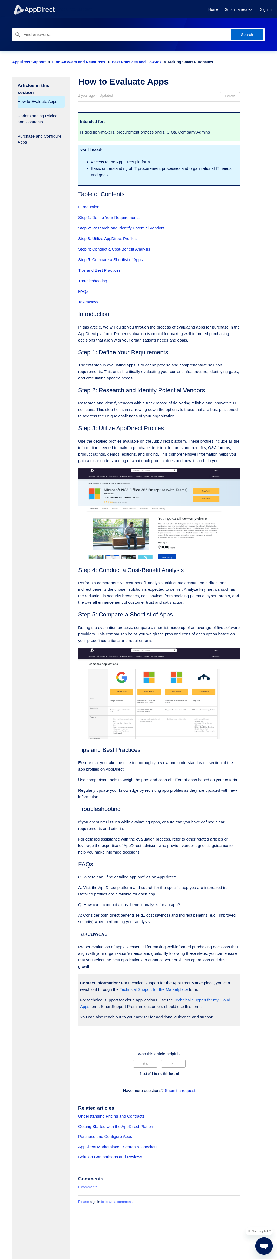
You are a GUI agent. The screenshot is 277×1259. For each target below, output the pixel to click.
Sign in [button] (266, 9)
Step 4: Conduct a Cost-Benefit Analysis (114, 249)
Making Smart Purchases (190, 62)
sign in (95, 1202)
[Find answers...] (138, 34)
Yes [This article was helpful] (145, 1064)
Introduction (88, 207)
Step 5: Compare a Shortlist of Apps (110, 259)
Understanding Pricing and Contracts (38, 118)
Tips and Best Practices (99, 270)
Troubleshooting (92, 280)
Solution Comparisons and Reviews (110, 1156)
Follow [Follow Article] (230, 96)
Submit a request (239, 9)
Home (213, 9)
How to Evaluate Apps (37, 101)
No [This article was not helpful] (173, 1064)
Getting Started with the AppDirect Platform (117, 1126)
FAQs (83, 291)
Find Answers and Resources (78, 62)
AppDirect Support (29, 62)
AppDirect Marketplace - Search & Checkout (118, 1146)
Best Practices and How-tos (136, 62)
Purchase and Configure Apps (39, 139)
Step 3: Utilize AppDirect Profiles (107, 238)
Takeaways (88, 302)
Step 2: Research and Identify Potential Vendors (121, 228)
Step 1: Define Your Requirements (109, 217)
